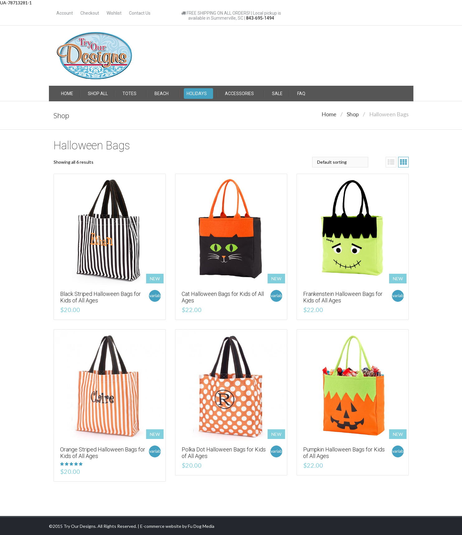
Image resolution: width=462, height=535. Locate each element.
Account (64, 13)
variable (155, 295)
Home (328, 114)
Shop (353, 114)
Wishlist (114, 13)
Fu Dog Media (201, 526)
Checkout (89, 13)
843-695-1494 (260, 18)
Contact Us (139, 13)
